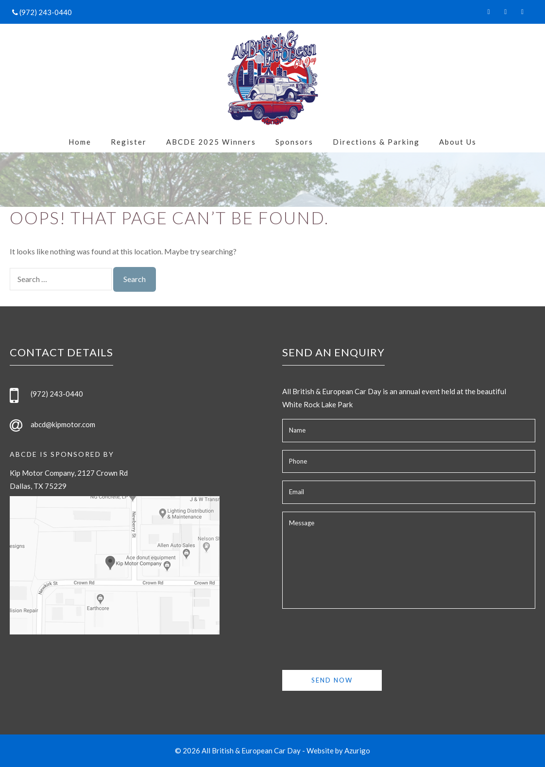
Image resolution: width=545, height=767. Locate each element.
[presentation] (356, 635)
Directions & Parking (376, 141)
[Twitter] (505, 10)
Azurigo (357, 750)
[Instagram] (522, 10)
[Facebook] (488, 10)
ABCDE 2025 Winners (211, 141)
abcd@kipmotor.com (63, 424)
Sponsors (294, 141)
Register (129, 141)
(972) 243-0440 (45, 12)
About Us (458, 141)
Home (79, 141)
